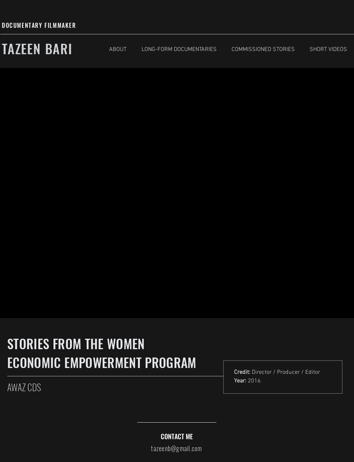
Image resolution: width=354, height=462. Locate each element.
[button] (179, 49)
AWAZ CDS (24, 387)
